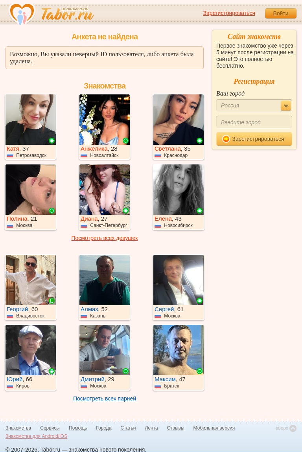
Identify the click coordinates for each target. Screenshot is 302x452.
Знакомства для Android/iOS (36, 436)
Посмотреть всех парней (104, 398)
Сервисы (50, 428)
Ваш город (230, 93)
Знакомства (18, 428)
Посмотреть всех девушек (105, 238)
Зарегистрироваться (229, 13)
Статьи (128, 428)
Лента (151, 428)
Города (103, 428)
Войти (280, 13)
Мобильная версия (214, 428)
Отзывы (175, 428)
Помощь (78, 428)
